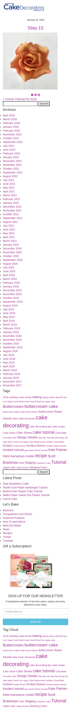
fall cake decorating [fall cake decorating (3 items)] (55, 438)
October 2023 (11, 138)
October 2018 (11, 343)
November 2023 (12, 134)
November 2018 (12, 339)
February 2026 (11, 123)
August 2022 (10, 176)
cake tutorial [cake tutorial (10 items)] (44, 432)
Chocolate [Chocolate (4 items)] (60, 432)
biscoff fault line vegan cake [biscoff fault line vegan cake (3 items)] (42, 401)
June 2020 (9, 271)
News (6, 529)
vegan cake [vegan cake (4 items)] (9, 467)
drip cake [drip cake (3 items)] (42, 438)
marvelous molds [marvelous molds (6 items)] (22, 456)
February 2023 (11, 153)
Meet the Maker (12, 525)
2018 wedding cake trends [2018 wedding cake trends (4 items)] (17, 397)
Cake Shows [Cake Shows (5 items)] (24, 432)
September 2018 (13, 347)
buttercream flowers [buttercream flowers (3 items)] (29, 412)
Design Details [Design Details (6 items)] (27, 437)
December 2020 (12, 248)
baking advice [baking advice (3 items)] (48, 397)
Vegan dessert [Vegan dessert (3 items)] (22, 467)
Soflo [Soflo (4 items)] (21, 462)
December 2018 (12, 335)
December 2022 (12, 161)
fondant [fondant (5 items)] (7, 445)
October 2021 (11, 214)
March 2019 (10, 324)
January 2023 (11, 157)
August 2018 (10, 351)
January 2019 (11, 332)
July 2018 (8, 354)
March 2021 (10, 240)
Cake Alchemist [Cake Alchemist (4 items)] (26, 418)
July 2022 (8, 180)
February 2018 (11, 373)
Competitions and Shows (17, 514)
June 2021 (9, 229)
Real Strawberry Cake (16, 483)
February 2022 (11, 199)
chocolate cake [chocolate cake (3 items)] (9, 438)
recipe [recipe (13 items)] (41, 455)
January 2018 (11, 377)
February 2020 (11, 282)
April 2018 (9, 366)
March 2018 (10, 370)
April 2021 (9, 237)
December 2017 (12, 381)
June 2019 (9, 313)
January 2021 (11, 244)
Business (8, 510)
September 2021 (13, 218)
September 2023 (13, 142)
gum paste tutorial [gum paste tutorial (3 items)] (32, 450)
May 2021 (8, 233)
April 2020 (9, 275)
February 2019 (11, 328)
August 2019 (10, 305)
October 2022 (11, 168)
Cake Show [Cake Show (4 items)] (9, 432)
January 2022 (11, 202)
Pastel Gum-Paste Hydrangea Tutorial (25, 487)
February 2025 (11, 130)
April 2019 (9, 320)
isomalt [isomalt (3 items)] (44, 450)
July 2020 (8, 267)
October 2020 (11, 256)
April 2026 (9, 115)
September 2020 (13, 259)
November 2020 (12, 252)
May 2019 (8, 316)
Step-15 (35, 27)
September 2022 (13, 172)
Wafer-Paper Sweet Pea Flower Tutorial (26, 495)
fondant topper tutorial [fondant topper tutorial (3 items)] (56, 446)
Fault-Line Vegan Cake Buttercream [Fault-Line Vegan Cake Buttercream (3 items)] (29, 442)
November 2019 (12, 294)
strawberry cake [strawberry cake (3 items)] (43, 463)
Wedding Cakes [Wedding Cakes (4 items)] (38, 467)
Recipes (7, 533)
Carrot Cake (10, 498)
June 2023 (9, 149)
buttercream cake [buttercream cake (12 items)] (41, 406)
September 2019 (13, 301)
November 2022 (12, 164)
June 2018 (9, 358)
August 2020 (10, 263)
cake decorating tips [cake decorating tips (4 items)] (40, 426)
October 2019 (11, 297)
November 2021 (12, 210)
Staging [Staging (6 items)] (30, 462)
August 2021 (10, 221)
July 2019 (8, 309)
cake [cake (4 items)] (14, 418)
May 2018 (8, 362)
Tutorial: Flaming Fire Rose (21, 99)
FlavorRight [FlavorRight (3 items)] (59, 442)
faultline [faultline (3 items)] (49, 442)
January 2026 (11, 126)
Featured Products (14, 517)
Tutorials (8, 540)
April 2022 (9, 191)
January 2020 (11, 286)
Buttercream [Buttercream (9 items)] (13, 406)
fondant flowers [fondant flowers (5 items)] (36, 445)
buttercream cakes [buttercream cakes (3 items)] (11, 412)
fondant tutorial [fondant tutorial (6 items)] (13, 450)
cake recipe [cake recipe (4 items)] (58, 426)
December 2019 (12, 290)
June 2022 (9, 183)
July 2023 (8, 145)
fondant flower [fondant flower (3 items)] (19, 446)
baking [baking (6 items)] (37, 397)
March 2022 (10, 195)
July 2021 (8, 225)
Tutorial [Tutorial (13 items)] (58, 462)
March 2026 (10, 119)
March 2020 (10, 278)
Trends (7, 536)
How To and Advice (14, 521)
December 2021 (12, 206)
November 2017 (12, 385)
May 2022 (8, 187)
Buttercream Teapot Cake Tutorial (22, 491)
